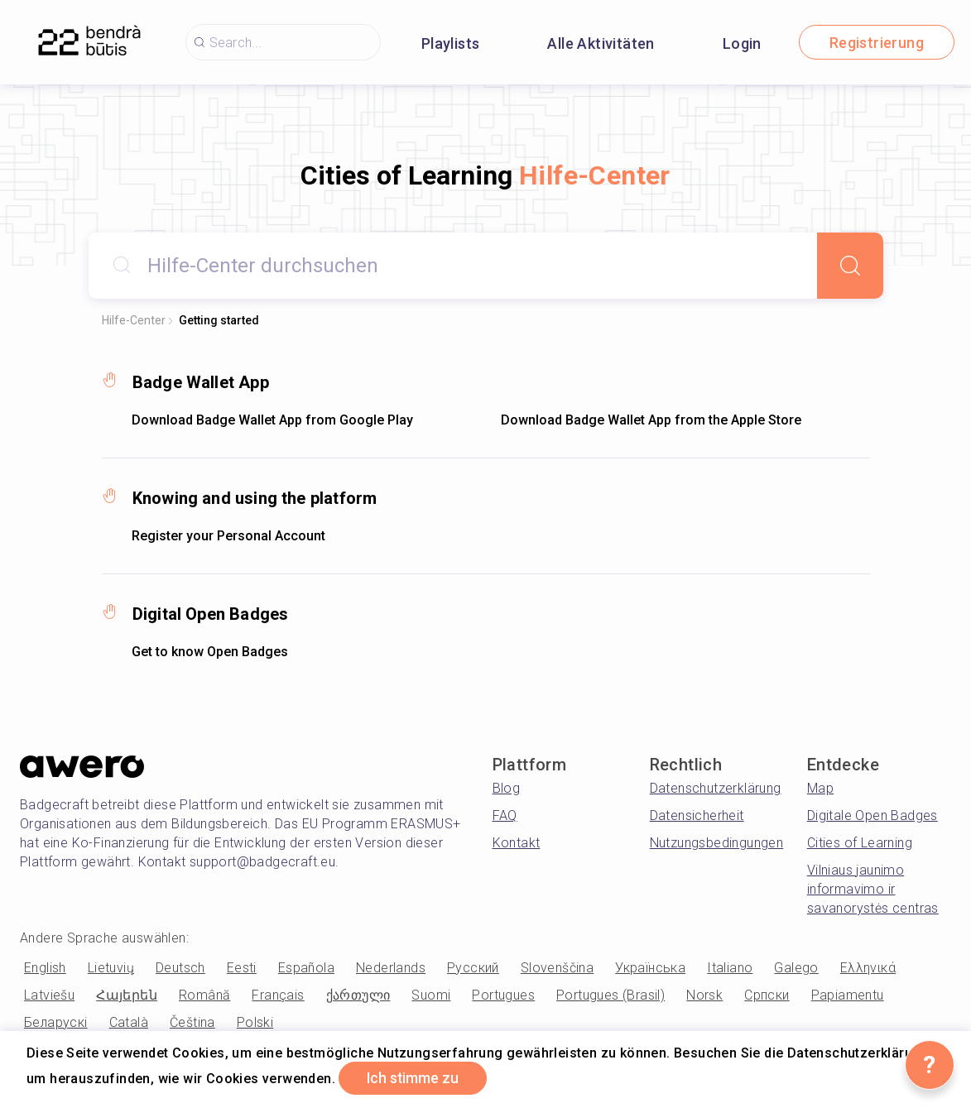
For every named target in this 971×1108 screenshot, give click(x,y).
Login (742, 43)
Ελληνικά (868, 968)
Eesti (242, 968)
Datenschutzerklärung (715, 788)
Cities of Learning (859, 843)
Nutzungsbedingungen (717, 843)
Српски (766, 995)
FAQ (505, 815)
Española (306, 968)
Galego (796, 968)
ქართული (358, 995)
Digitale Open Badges (872, 815)
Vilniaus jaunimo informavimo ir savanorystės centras (873, 889)
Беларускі (56, 1022)
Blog (507, 788)
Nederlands (390, 968)
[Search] (850, 266)
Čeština (192, 1022)
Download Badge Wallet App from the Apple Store (651, 420)
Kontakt (517, 843)
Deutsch (180, 968)
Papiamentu (847, 995)
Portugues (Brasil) (610, 995)
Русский (473, 968)
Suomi (430, 995)
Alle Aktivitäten (600, 43)
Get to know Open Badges (210, 652)
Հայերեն (126, 995)
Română (204, 995)
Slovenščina (557, 968)
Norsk (704, 995)
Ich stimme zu (416, 1077)
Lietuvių (111, 968)
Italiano (729, 968)
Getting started (219, 320)
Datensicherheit (697, 815)
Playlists (450, 43)
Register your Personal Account (228, 536)
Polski (255, 1022)
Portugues (503, 995)
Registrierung (876, 42)
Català (128, 1022)
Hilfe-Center (134, 320)
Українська (650, 968)
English (45, 968)
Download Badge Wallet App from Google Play (272, 420)
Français (278, 995)
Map (820, 788)
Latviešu (49, 995)
